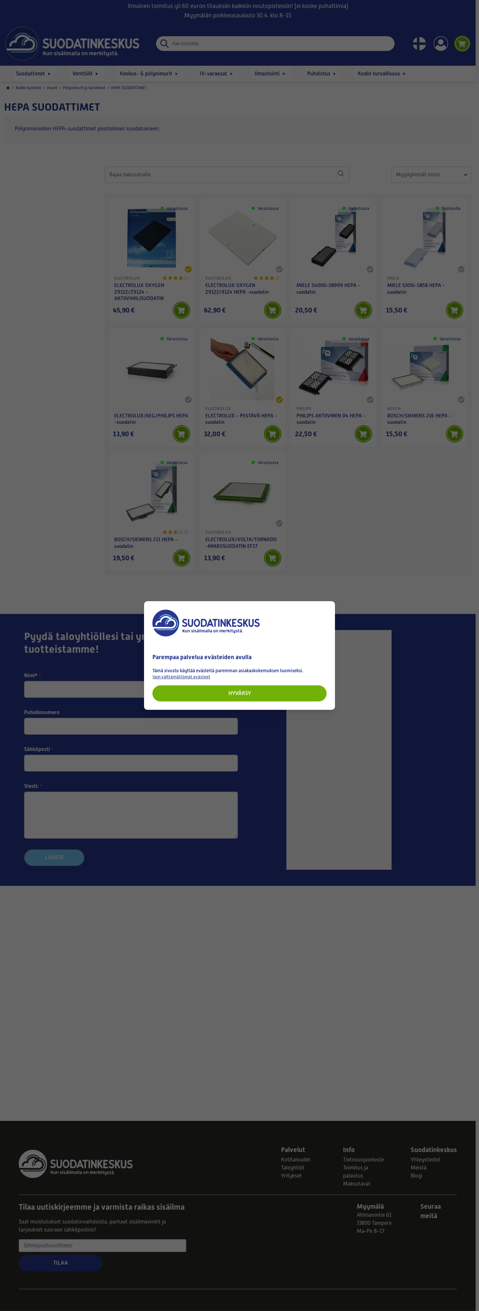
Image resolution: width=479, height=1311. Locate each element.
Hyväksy (239, 693)
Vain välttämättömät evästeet (181, 676)
